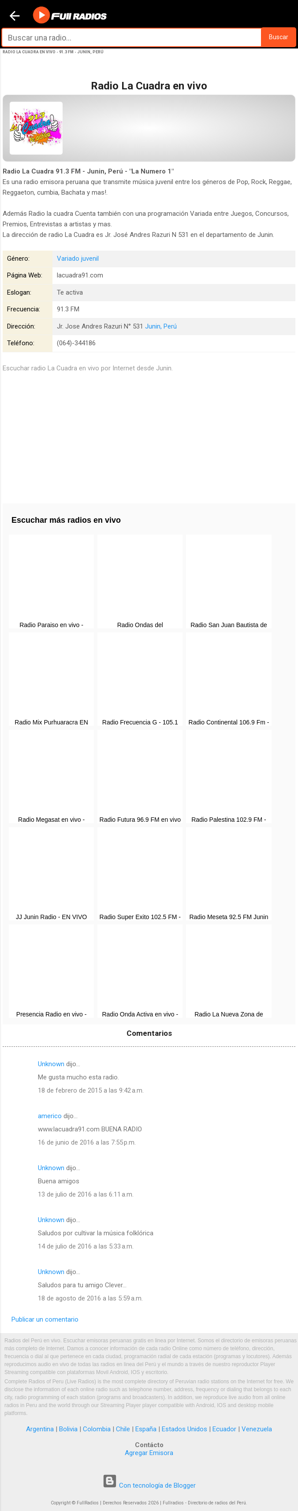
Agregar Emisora (149, 1453)
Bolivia (68, 1429)
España (145, 1429)
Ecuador (224, 1429)
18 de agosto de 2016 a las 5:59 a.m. (90, 1298)
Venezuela (257, 1429)
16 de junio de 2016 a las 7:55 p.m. (87, 1142)
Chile (123, 1429)
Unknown (51, 1064)
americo (50, 1116)
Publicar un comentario (44, 1319)
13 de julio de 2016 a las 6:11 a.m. (86, 1194)
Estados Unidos (184, 1429)
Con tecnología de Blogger (149, 1485)
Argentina (40, 1429)
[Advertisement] (149, 435)
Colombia (97, 1429)
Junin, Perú (161, 326)
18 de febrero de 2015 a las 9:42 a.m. (91, 1090)
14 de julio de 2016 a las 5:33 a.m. (86, 1246)
